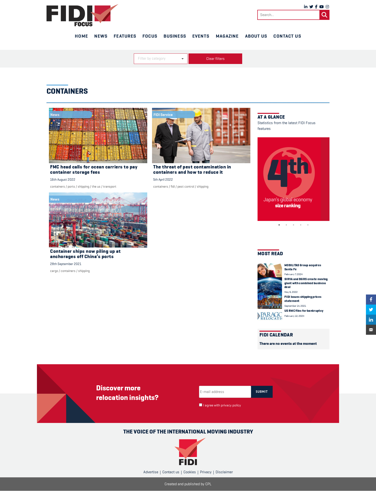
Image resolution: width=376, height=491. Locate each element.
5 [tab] (308, 225)
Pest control (185, 186)
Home (81, 36)
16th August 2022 (62, 179)
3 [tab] (293, 225)
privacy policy (231, 405)
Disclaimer (224, 472)
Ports (71, 186)
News (100, 36)
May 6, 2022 (291, 292)
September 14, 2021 (295, 305)
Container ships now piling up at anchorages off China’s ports (85, 253)
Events (201, 36)
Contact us (287, 36)
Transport (109, 186)
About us (256, 36)
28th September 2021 (65, 264)
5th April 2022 (163, 179)
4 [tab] (300, 225)
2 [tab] (286, 225)
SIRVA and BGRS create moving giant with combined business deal (306, 283)
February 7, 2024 (293, 274)
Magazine (227, 36)
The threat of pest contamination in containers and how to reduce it (192, 169)
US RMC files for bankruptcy (303, 310)
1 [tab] (279, 225)
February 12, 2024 (294, 316)
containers (57, 186)
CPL (208, 484)
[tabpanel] (293, 179)
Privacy (206, 472)
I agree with (222, 405)
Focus (149, 36)
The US (96, 186)
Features (125, 36)
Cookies (189, 472)
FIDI (173, 186)
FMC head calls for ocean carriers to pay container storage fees (93, 169)
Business (175, 36)
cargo (54, 271)
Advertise (150, 472)
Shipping (83, 186)
